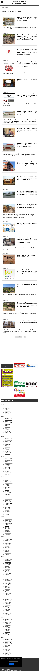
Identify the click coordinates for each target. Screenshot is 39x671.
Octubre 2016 (8, 602)
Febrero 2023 (8, 472)
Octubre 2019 (8, 542)
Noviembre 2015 (8, 620)
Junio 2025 (7, 427)
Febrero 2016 (8, 613)
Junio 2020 (7, 527)
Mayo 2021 (7, 508)
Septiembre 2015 (8, 623)
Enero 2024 (7, 454)
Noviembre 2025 (8, 420)
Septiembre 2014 (8, 643)
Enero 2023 (7, 474)
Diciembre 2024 (8, 438)
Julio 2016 (7, 606)
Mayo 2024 (7, 448)
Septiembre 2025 (8, 422)
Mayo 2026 (7, 408)
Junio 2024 (7, 447)
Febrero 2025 (8, 432)
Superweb (8, 669)
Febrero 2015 (8, 633)
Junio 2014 (7, 647)
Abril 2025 (7, 429)
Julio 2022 (7, 485)
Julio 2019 (7, 546)
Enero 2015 (7, 634)
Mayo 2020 (7, 528)
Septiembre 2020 (8, 523)
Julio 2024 (7, 445)
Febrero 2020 (8, 533)
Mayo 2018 (7, 569)
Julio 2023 (7, 465)
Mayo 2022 (7, 488)
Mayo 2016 (7, 609)
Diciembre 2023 (8, 458)
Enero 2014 (7, 654)
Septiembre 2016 (8, 603)
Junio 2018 (7, 567)
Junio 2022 (7, 487)
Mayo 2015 (7, 629)
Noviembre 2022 (8, 480)
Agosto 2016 (7, 605)
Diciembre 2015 (8, 619)
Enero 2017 (7, 594)
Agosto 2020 (7, 524)
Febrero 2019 (8, 553)
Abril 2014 (7, 650)
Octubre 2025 (8, 421)
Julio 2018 (7, 566)
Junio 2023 (7, 467)
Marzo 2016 (7, 612)
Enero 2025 (7, 434)
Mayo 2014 (7, 649)
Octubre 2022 (8, 481)
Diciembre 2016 (8, 599)
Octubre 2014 (8, 642)
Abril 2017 (7, 590)
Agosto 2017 (7, 584)
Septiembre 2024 (8, 442)
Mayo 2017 (7, 589)
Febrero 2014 (8, 653)
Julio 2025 (7, 425)
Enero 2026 (7, 413)
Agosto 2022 (7, 484)
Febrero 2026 (8, 412)
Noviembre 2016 (8, 600)
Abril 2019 (7, 550)
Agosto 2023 (7, 464)
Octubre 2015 (8, 622)
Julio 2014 (7, 646)
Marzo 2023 (7, 471)
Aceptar (11, 663)
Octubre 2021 (8, 501)
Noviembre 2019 (8, 540)
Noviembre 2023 (8, 460)
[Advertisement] (19, 352)
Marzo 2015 (7, 632)
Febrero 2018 (8, 573)
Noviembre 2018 (8, 560)
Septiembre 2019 (8, 543)
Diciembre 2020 (8, 519)
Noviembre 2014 (8, 641)
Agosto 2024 (7, 444)
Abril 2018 (7, 570)
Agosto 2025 (7, 424)
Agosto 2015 (7, 625)
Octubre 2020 (8, 521)
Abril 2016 (7, 610)
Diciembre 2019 (8, 539)
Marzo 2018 (7, 571)
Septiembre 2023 (8, 463)
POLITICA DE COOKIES (13, 661)
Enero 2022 (7, 494)
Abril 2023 (7, 470)
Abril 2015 (7, 630)
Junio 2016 (7, 607)
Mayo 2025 (7, 428)
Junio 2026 (7, 406)
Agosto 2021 (7, 504)
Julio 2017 (7, 586)
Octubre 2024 (8, 441)
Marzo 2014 (7, 652)
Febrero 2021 (8, 512)
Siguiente (19, 336)
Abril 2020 (7, 530)
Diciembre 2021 (8, 499)
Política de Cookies (17, 670)
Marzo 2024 (7, 451)
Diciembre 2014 (8, 639)
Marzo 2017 (7, 591)
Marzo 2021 (7, 511)
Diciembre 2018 (8, 559)
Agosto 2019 (7, 544)
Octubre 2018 (8, 562)
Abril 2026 (7, 409)
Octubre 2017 (8, 582)
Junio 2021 (7, 507)
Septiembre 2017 (8, 583)
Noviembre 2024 (8, 440)
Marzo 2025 (7, 431)
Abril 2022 (7, 490)
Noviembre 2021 (8, 500)
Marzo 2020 (7, 531)
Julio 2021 (7, 506)
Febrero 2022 (8, 492)
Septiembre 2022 (8, 483)
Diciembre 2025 (8, 418)
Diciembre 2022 (8, 478)
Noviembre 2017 (8, 580)
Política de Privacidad (9, 670)
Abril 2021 (7, 510)
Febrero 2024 (8, 452)
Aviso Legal (3, 670)
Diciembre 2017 (8, 579)
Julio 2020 (7, 526)
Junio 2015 (7, 627)
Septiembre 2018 (8, 563)
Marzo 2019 (7, 551)
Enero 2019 (7, 554)
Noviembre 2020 (8, 520)
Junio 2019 (7, 547)
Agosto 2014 (7, 645)
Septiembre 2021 (8, 503)
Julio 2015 (7, 626)
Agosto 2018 (7, 564)
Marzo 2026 (7, 411)
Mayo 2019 (7, 548)
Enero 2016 (7, 614)
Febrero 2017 (8, 593)
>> (24, 336)
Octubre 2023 (8, 461)
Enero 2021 (7, 514)
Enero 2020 (7, 534)
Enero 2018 (7, 574)
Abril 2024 (7, 449)
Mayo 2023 (7, 468)
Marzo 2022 (7, 491)
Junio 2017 (7, 587)
